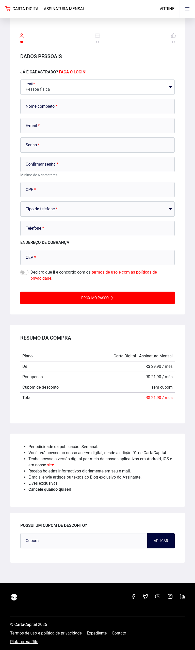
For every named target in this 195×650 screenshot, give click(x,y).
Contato (119, 633)
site (50, 465)
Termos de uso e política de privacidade (46, 633)
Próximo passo (97, 297)
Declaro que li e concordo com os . (93, 275)
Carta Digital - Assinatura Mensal (45, 8)
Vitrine (166, 8)
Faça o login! (72, 72)
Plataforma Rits (24, 641)
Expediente (97, 633)
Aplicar (161, 541)
